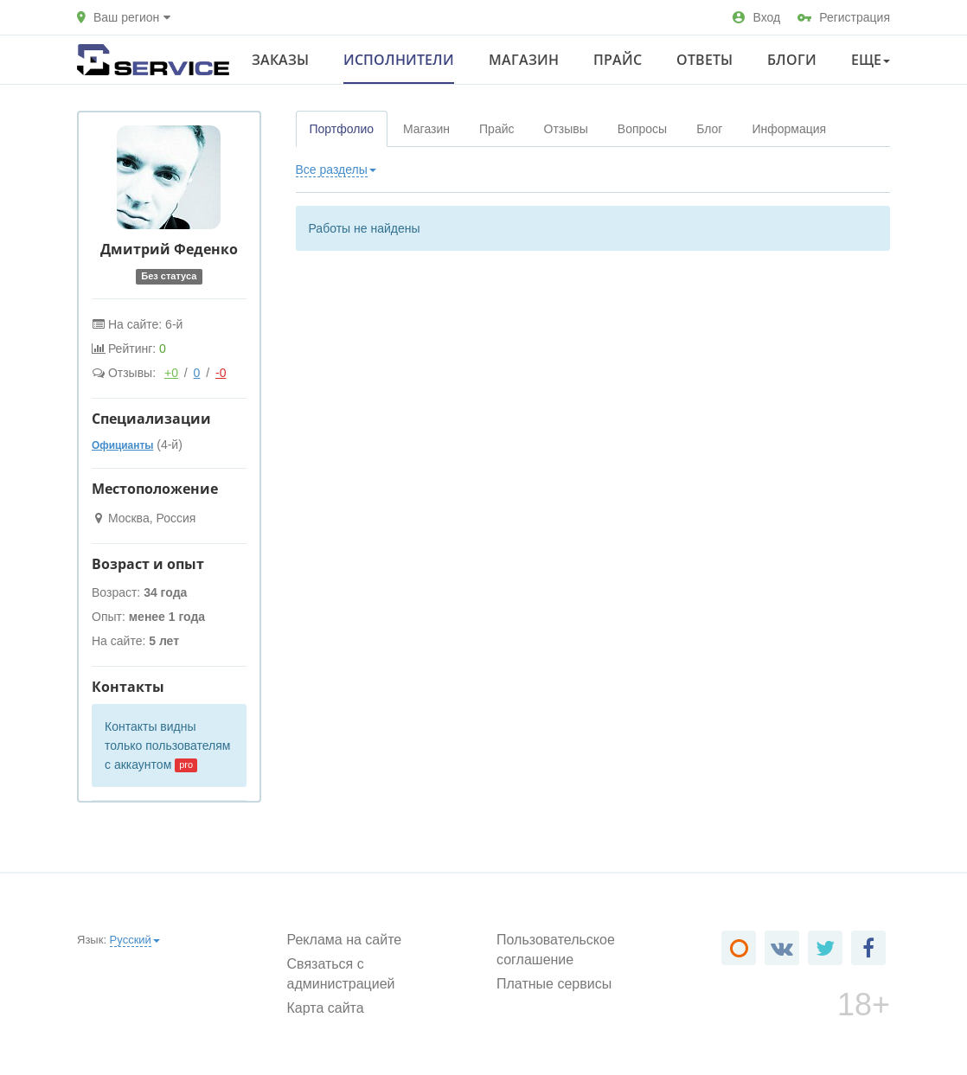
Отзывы (566, 129)
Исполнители (398, 59)
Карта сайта (325, 1008)
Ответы (704, 59)
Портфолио (342, 129)
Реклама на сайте (344, 939)
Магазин (524, 59)
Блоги (792, 59)
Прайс (617, 59)
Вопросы (642, 129)
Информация (789, 129)
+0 (171, 373)
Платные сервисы (554, 983)
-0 (220, 373)
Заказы (280, 59)
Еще (870, 59)
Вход (756, 17)
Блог (709, 129)
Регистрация (843, 17)
